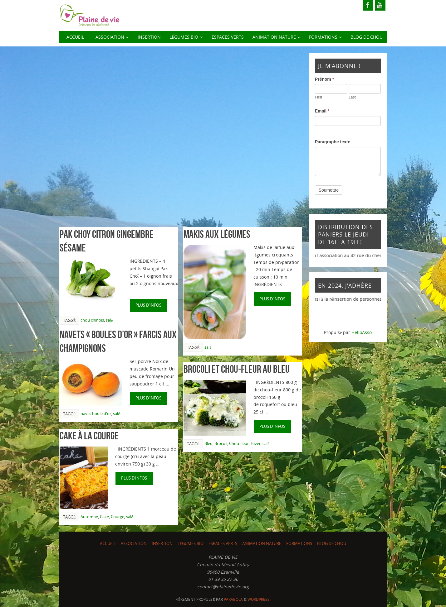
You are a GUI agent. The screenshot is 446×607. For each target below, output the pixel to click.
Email (322, 110)
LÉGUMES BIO (191, 543)
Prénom (324, 79)
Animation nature (261, 543)
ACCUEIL (108, 543)
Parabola (233, 599)
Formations (299, 543)
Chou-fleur (239, 443)
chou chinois (92, 320)
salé (109, 320)
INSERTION (162, 543)
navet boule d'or (96, 413)
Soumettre (329, 190)
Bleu (208, 443)
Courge (117, 516)
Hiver (256, 443)
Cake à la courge (89, 436)
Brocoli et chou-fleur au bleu (237, 369)
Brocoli (220, 443)
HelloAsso (361, 332)
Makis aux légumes (217, 234)
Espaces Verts (222, 543)
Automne (89, 516)
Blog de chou (331, 543)
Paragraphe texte (332, 141)
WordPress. (259, 599)
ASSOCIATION (134, 543)
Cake (104, 516)
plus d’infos (148, 305)
